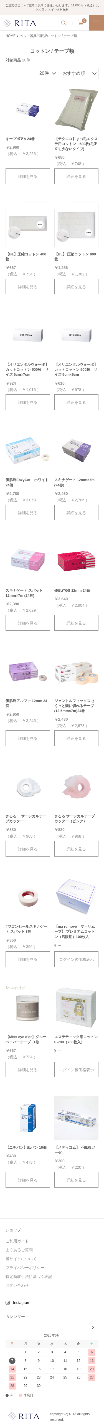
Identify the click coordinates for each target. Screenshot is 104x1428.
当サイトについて (21, 1259)
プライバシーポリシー (25, 1267)
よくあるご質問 (19, 1250)
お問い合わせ (17, 1285)
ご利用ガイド (17, 1241)
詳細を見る (27, 176)
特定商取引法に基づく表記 (29, 1276)
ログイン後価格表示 (76, 959)
